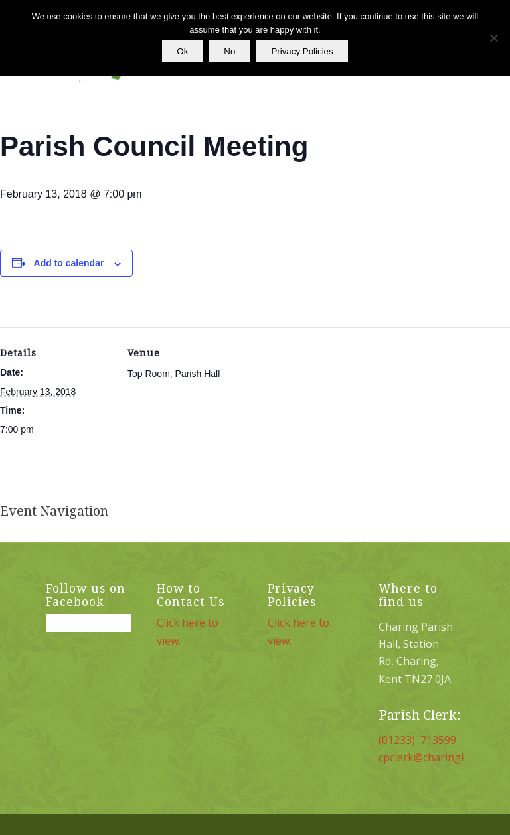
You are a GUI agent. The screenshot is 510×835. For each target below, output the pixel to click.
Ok (182, 51)
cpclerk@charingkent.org (441, 757)
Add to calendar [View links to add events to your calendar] (69, 263)
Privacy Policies (302, 51)
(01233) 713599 (417, 740)
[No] (493, 37)
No (229, 51)
